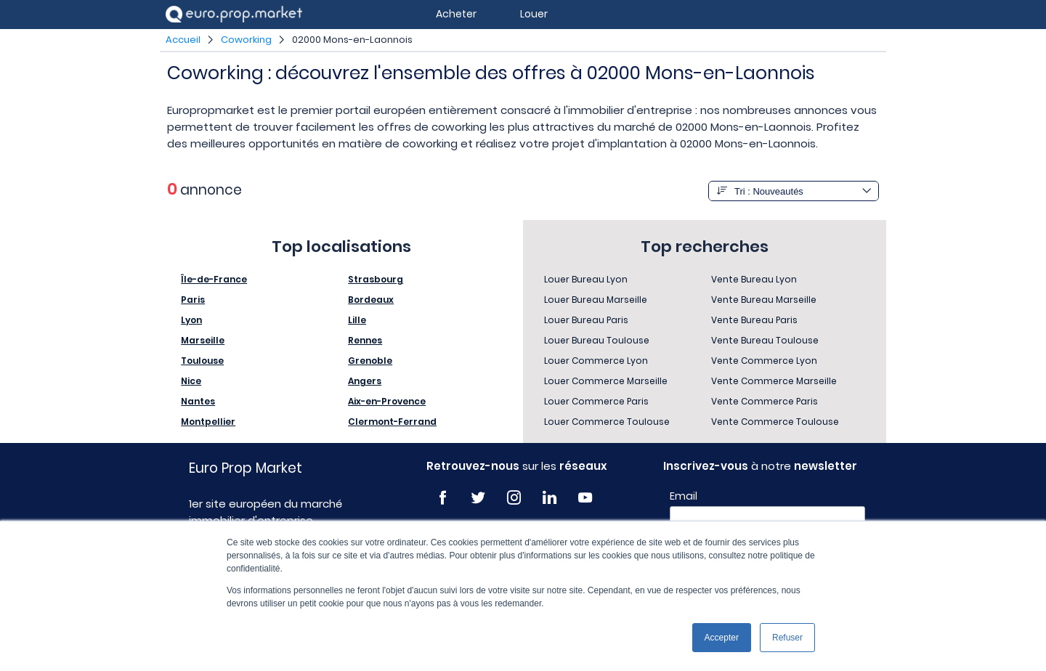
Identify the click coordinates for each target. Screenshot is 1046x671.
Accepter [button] (722, 638)
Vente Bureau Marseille (763, 299)
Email (683, 496)
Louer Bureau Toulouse (596, 340)
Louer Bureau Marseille (595, 299)
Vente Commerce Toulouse (775, 421)
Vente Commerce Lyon (764, 360)
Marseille (202, 340)
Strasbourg (375, 279)
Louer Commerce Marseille (606, 381)
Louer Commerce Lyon (596, 360)
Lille (357, 320)
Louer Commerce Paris (596, 401)
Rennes (365, 340)
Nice (191, 381)
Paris (193, 299)
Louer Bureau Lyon (586, 279)
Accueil (183, 39)
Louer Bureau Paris (586, 320)
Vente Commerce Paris (764, 401)
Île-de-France (214, 279)
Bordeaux (371, 299)
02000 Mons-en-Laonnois (352, 39)
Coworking (246, 39)
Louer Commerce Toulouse (607, 421)
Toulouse (202, 360)
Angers (364, 381)
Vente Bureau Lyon (754, 279)
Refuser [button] (787, 638)
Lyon (191, 320)
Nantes (198, 401)
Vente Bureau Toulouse (765, 340)
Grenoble (370, 360)
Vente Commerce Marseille (774, 381)
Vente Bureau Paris (754, 320)
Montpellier (208, 421)
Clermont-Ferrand (392, 421)
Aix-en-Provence (387, 401)
